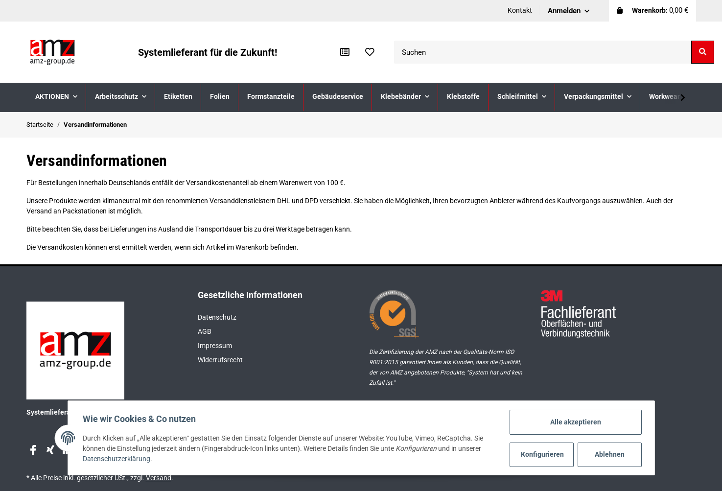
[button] (568, 11)
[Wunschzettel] (369, 52)
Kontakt (520, 10)
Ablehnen (609, 454)
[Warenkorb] (652, 11)
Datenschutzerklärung (117, 459)
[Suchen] (543, 52)
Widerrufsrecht (220, 360)
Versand (158, 478)
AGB (204, 331)
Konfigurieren (542, 454)
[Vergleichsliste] (344, 52)
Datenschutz (217, 317)
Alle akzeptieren (574, 422)
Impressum (215, 346)
